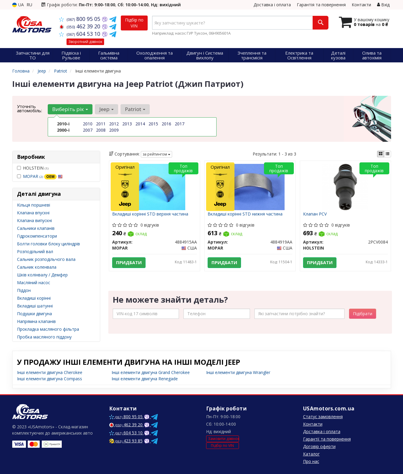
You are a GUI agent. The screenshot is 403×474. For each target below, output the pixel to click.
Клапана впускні (33, 213)
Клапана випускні (34, 220)
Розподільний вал (35, 251)
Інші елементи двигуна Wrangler (238, 372)
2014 (140, 124)
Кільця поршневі (33, 205)
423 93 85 (126, 441)
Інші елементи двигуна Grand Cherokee (151, 372)
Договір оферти (319, 446)
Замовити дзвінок (223, 438)
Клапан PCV (315, 214)
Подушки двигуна (34, 313)
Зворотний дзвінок (85, 41)
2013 (127, 124)
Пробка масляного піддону (44, 337)
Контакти (361, 4)
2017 (179, 124)
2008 (101, 130)
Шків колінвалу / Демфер (42, 275)
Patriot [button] (135, 109)
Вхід (383, 4)
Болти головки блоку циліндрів (48, 244)
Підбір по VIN (134, 23)
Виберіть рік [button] (70, 109)
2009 (114, 130)
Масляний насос (33, 282)
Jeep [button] (106, 109)
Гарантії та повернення (327, 439)
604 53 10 (80, 33)
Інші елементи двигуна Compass (49, 378)
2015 (153, 124)
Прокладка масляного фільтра (48, 329)
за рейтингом (156, 154)
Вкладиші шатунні (35, 306)
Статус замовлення (323, 416)
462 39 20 (80, 26)
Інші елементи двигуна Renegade (145, 378)
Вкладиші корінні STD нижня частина (245, 214)
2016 (166, 124)
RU (29, 4)
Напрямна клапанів (36, 321)
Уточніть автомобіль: (29, 108)
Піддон (24, 290)
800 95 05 (80, 18)
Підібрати (362, 313)
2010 (87, 124)
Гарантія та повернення (321, 4)
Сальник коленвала (36, 267)
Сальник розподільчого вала (46, 259)
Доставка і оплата (272, 4)
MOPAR (43, 176)
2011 (101, 124)
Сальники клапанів (36, 228)
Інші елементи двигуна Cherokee (49, 372)
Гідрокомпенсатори (37, 236)
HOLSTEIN (32, 168)
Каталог (311, 454)
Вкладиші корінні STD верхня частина (150, 214)
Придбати (129, 263)
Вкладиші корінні (34, 298)
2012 (114, 124)
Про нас (311, 461)
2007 (87, 130)
